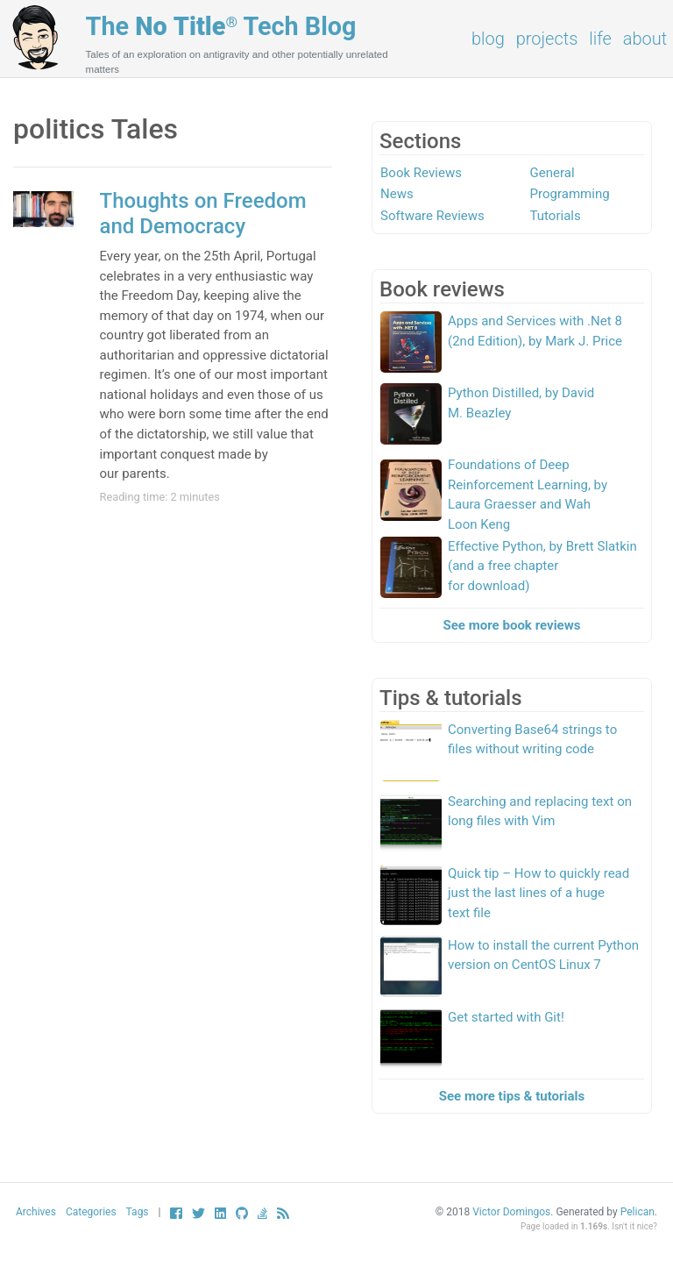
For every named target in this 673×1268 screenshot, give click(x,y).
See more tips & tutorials (512, 1096)
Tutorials (555, 216)
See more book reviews (512, 625)
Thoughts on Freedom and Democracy (203, 214)
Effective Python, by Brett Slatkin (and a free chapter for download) (542, 566)
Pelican (637, 1212)
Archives (36, 1212)
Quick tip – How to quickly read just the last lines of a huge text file (538, 893)
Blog (488, 38)
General (552, 173)
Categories (91, 1212)
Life (600, 38)
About (645, 38)
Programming (570, 194)
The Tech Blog (221, 26)
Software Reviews (432, 216)
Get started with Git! (506, 1017)
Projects (547, 38)
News (397, 194)
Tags (137, 1212)
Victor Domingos (511, 1212)
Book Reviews (421, 173)
